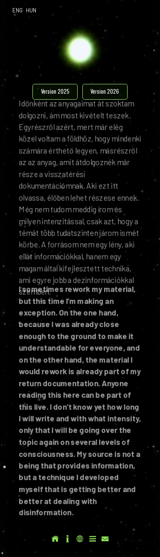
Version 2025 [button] (55, 91)
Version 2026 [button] (104, 91)
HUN (31, 10)
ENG (17, 10)
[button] (55, 539)
